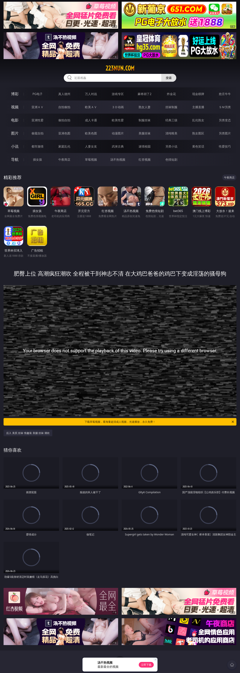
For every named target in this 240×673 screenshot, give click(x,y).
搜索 (169, 78)
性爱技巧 (225, 146)
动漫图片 (118, 133)
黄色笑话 (198, 146)
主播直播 (198, 107)
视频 (15, 106)
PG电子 (37, 94)
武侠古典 (118, 146)
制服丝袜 (145, 120)
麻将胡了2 (144, 94)
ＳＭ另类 (225, 107)
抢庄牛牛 (225, 94)
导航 (15, 159)
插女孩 (37, 159)
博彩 (15, 93)
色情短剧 (171, 159)
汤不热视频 (117, 159)
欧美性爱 (118, 120)
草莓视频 (91, 159)
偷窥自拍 (38, 133)
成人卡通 (91, 120)
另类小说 (171, 146)
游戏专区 (118, 94)
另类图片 (225, 133)
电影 (15, 120)
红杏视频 (145, 159)
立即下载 (146, 664)
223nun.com (120, 68)
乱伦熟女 (198, 120)
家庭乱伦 (64, 146)
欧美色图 (91, 133)
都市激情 (38, 146)
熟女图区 (198, 133)
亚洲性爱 (38, 120)
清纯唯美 (171, 133)
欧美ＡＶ (91, 107)
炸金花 (171, 94)
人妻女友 (91, 146)
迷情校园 (145, 146)
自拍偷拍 (64, 107)
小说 (15, 146)
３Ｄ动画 (118, 107)
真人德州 (64, 94)
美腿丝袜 (145, 133)
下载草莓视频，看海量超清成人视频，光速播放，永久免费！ (160, 422)
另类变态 (225, 120)
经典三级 (171, 120)
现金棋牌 (198, 94)
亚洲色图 (64, 133)
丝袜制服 (171, 107)
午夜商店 (64, 159)
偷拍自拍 (64, 120)
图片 (15, 133)
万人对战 (91, 94)
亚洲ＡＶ (38, 107)
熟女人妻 (145, 107)
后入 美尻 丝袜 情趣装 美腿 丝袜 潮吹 (28, 433)
